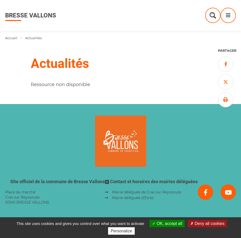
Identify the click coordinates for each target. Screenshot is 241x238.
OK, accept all (167, 223)
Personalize (121, 231)
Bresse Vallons (30, 15)
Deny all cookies (207, 223)
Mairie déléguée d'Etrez (133, 197)
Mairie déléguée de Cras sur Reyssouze (146, 192)
